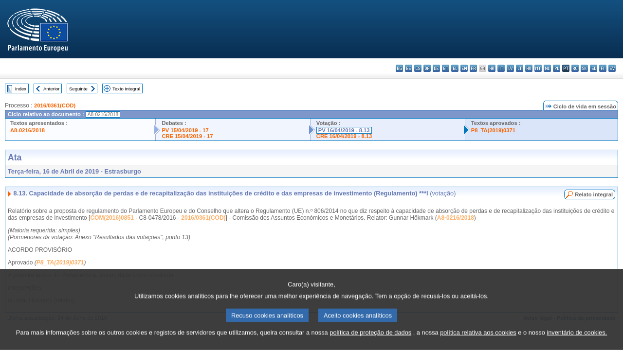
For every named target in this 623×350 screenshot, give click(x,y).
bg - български (399, 68)
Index (20, 88)
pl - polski (556, 68)
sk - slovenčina (584, 68)
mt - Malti (538, 68)
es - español (408, 68)
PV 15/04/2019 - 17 (185, 130)
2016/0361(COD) (54, 105)
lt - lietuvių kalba (519, 68)
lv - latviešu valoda (510, 68)
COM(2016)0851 (111, 217)
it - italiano (501, 68)
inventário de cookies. (577, 342)
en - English (464, 68)
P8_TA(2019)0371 (493, 130)
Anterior (51, 88)
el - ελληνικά (454, 68)
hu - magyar (528, 68)
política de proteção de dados (370, 342)
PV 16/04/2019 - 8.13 (344, 130)
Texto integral (126, 88)
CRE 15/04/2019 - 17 (187, 136)
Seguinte (78, 88)
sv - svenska (612, 68)
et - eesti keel (445, 68)
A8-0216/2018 (27, 130)
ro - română (575, 68)
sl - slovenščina (593, 68)
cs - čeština (417, 68)
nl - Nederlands (547, 68)
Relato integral (594, 194)
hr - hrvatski (491, 68)
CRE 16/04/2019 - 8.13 (344, 136)
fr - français (473, 68)
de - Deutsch (436, 68)
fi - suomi (602, 68)
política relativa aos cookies (478, 342)
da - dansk (427, 68)
